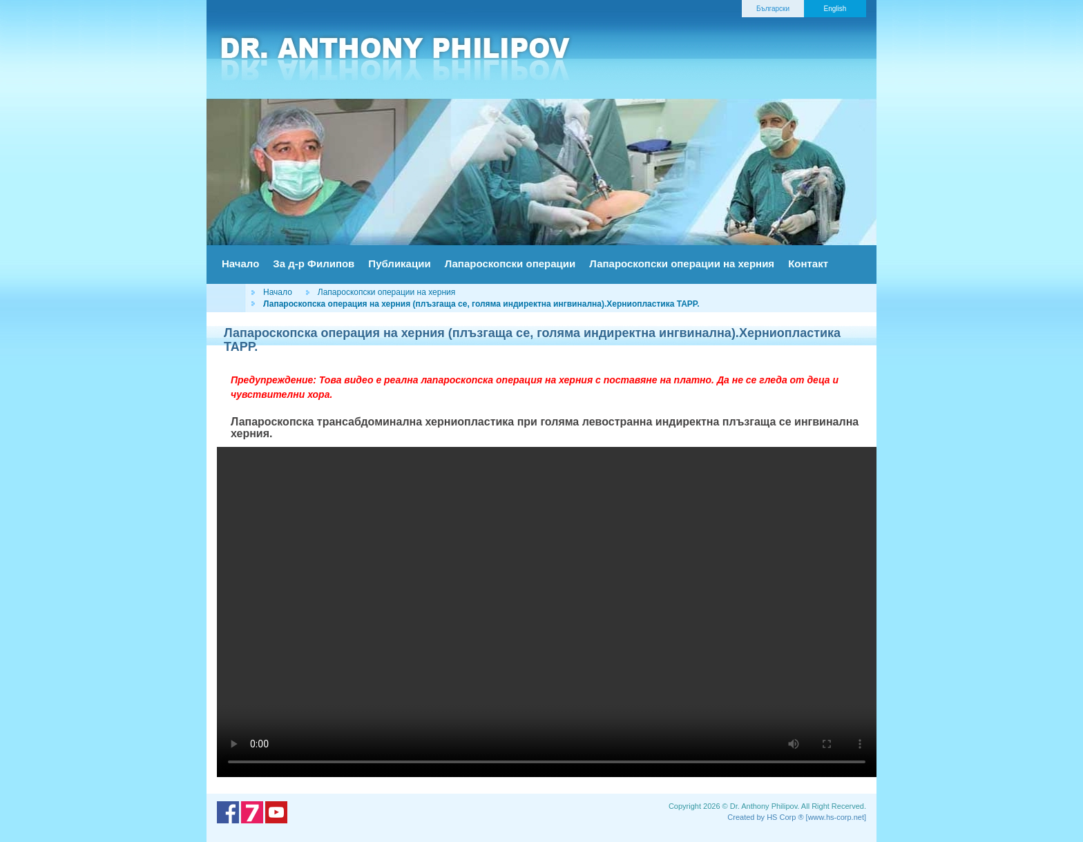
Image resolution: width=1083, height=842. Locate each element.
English (835, 8)
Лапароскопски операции (510, 263)
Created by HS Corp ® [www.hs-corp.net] (796, 817)
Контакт (808, 263)
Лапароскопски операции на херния (681, 263)
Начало (240, 263)
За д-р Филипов (313, 263)
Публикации (399, 263)
